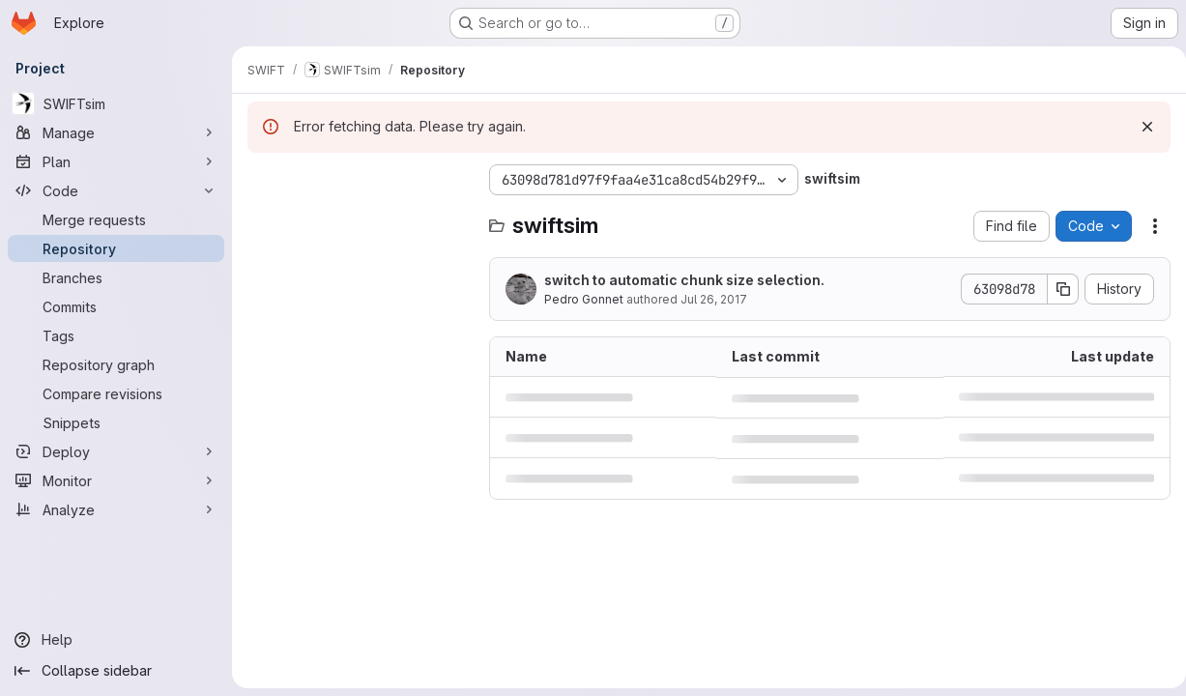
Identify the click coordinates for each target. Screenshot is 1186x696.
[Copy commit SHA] (1055, 289)
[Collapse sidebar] (116, 670)
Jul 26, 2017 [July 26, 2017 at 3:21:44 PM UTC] (713, 299)
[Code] (116, 190)
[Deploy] (116, 451)
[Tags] (116, 335)
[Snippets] (116, 422)
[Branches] (116, 277)
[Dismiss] (1139, 126)
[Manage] (116, 132)
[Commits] (116, 306)
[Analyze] (116, 509)
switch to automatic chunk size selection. (684, 280)
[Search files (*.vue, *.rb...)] (358, 218)
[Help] (116, 639)
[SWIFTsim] (116, 103)
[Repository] (116, 248)
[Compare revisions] (116, 393)
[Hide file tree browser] (262, 179)
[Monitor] (116, 480)
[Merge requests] (116, 219)
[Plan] (116, 161)
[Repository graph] (116, 364)
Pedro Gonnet (583, 299)
